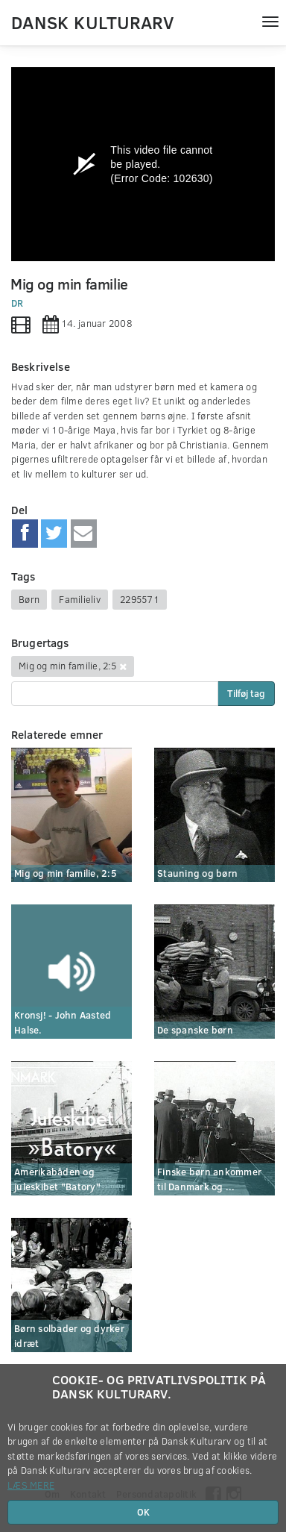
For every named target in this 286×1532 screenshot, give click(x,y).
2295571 (139, 599)
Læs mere (30, 1485)
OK (143, 1512)
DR (17, 303)
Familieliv (80, 599)
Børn (29, 599)
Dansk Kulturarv (92, 22)
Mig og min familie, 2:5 (67, 665)
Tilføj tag (246, 693)
